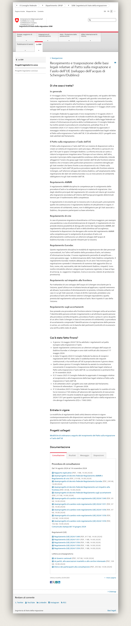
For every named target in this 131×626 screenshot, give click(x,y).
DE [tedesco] (105, 11)
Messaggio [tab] (84, 455)
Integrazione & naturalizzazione (44, 35)
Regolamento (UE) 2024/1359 (77, 548)
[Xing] (56, 582)
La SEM (39, 45)
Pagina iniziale (20, 11)
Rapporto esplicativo (73, 473)
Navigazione (57, 58)
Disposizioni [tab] (99, 455)
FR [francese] (108, 11)
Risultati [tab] (72, 455)
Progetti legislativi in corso (26, 65)
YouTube (31, 602)
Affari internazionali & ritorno (89, 35)
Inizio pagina (111, 578)
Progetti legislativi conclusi (26, 71)
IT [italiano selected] (111, 11)
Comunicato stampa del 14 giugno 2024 (69, 526)
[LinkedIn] (59, 582)
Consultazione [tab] (58, 455)
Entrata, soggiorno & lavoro (24, 35)
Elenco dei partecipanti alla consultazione (83, 567)
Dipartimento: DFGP (52, 5)
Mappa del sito (31, 11)
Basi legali (112, 610)
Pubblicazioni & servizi (25, 44)
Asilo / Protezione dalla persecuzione (68, 35)
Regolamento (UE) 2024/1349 (78, 536)
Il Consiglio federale (27, 5)
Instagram (55, 602)
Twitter (20, 602)
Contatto (41, 11)
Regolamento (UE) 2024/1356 (77, 542)
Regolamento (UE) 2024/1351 (77, 539)
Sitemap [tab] (112, 591)
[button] (90, 20)
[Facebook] (51, 582)
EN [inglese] (115, 11)
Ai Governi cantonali (74, 558)
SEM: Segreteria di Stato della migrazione (87, 5)
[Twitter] (54, 582)
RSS (64, 602)
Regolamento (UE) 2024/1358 (77, 545)
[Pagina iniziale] (48, 22)
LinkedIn (42, 602)
